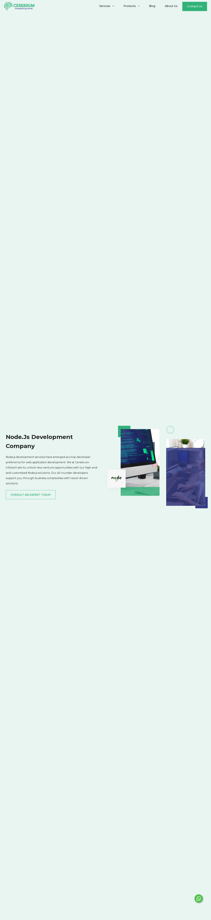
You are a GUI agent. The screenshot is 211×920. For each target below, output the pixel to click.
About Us (171, 6)
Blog (152, 6)
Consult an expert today (31, 494)
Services (106, 6)
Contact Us (194, 6)
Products (131, 6)
